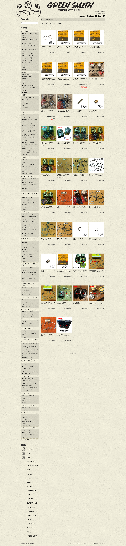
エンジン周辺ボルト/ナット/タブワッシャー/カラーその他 (29, 151)
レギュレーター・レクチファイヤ (30, 222)
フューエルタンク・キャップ (30, 343)
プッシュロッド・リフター (29, 138)
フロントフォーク (27, 287)
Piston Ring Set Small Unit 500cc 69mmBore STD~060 (64, 270)
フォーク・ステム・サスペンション (29, 284)
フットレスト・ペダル (28, 65)
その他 (24, 209)
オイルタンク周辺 (27, 357)
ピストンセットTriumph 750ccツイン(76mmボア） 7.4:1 (47, 208)
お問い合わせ (101, 543)
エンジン (48, 19)
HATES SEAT (32, 536)
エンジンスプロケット (28, 142)
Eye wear (25, 81)
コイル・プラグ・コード (28, 227)
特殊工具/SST (26, 432)
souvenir (23, 72)
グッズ (24, 90)
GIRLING (30, 499)
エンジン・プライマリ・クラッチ (30, 34)
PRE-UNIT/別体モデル (28, 97)
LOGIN (102, 13)
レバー (24, 249)
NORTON (25, 108)
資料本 (24, 83)
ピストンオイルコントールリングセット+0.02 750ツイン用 (96, 176)
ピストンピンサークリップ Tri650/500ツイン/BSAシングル (96, 240)
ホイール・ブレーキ (27, 55)
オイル (23, 412)
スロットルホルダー (27, 254)
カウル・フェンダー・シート (30, 60)
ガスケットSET (26, 117)
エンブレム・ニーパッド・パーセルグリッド (30, 350)
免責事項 (95, 543)
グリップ (24, 251)
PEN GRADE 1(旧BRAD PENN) (28, 422)
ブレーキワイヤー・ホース (29, 383)
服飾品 (24, 69)
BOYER (30, 486)
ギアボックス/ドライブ (28, 176)
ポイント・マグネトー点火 (29, 216)
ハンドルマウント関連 (28, 247)
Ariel (28, 478)
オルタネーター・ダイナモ (29, 219)
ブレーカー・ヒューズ (28, 233)
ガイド (67, 543)
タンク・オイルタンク (28, 53)
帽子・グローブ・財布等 (28, 87)
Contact (90, 16)
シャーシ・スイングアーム (29, 297)
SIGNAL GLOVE (26, 76)
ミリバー (24, 242)
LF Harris (30, 511)
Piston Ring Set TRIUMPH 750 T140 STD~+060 (95, 47)
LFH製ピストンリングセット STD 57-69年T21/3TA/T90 (63, 176)
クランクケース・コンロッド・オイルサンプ (29, 131)
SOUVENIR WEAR (27, 74)
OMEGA (24, 417)
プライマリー (26, 162)
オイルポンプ (26, 140)
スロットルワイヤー (27, 378)
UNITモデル (25, 99)
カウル (24, 364)
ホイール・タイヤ (26, 309)
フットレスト (26, 410)
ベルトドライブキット (28, 164)
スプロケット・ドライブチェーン (30, 185)
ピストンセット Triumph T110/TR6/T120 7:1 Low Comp (47, 144)
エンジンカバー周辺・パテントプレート (30, 145)
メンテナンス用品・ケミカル (30, 435)
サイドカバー (26, 306)
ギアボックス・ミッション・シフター (30, 179)
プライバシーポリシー (86, 543)
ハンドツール (26, 430)
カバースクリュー (27, 148)
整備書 (24, 78)
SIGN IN (98, 13)
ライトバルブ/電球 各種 (28, 278)
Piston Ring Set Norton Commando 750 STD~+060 (48, 79)
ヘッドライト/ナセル (27, 268)
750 (28, 457)
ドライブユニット (27, 398)
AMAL (29, 482)
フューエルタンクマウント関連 (30, 354)
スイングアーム (26, 302)
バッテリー (25, 225)
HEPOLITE (31, 507)
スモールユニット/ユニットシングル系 (29, 102)
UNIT (29, 453)
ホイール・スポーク (27, 311)
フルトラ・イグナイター (28, 214)
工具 (23, 67)
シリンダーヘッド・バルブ (29, 125)
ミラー (24, 258)
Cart (98, 16)
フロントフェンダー (27, 366)
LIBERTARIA (31, 515)
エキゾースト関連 (27, 58)
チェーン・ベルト (27, 166)
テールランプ (26, 270)
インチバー (25, 245)
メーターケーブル (27, 385)
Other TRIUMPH (33, 466)
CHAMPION (31, 490)
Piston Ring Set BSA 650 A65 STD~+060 (79, 47)
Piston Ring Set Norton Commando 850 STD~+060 (64, 79)
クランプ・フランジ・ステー (30, 337)
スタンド (24, 304)
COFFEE (24, 92)
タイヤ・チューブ (27, 316)
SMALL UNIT (31, 462)
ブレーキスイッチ (27, 326)
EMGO (29, 495)
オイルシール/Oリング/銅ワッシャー (29, 120)
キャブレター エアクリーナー (29, 40)
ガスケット (25, 115)
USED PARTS (25, 31)
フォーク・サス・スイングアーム (30, 50)
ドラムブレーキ (26, 321)
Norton (29, 474)
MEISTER (25, 415)
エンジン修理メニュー (27, 440)
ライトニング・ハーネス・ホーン (29, 264)
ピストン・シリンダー (56, 19)
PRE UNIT (31, 449)
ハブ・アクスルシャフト (28, 314)
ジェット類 (25, 200)
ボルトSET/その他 (27, 173)
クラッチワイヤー (27, 380)
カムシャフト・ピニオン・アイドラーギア (30, 134)
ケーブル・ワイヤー (27, 376)
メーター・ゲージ (27, 62)
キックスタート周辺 (27, 182)
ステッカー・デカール (28, 85)
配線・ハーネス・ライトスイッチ (30, 275)
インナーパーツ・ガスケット (30, 202)
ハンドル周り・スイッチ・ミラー (30, 46)
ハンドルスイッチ (27, 256)
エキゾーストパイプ (27, 331)
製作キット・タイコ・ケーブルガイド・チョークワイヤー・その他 (30, 389)
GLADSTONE (32, 503)
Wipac (29, 532)
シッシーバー (26, 373)
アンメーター (26, 400)
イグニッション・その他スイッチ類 (30, 230)
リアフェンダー (26, 368)
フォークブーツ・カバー (28, 292)
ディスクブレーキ (27, 323)
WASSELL (31, 528)
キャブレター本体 (27, 197)
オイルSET (25, 419)
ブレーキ (23, 319)
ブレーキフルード (27, 425)
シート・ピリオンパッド (28, 371)
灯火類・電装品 (26, 43)
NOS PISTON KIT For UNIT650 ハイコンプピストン (96, 303)
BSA (23, 105)
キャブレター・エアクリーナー (29, 194)
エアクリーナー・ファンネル (30, 207)
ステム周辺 (25, 290)
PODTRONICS (32, 524)
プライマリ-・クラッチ (28, 157)
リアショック (26, 294)
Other (24, 110)
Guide (82, 16)
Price (50, 28)
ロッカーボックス (27, 123)
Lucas (29, 519)
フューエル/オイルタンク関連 (29, 340)
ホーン (24, 281)
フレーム (24, 299)
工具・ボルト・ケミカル (28, 428)
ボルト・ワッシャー (27, 437)
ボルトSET (25, 154)
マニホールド (26, 204)
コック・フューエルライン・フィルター (30, 346)
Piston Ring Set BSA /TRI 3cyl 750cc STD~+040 (63, 47)
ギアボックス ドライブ (28, 37)
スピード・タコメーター (28, 395)
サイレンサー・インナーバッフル (30, 334)
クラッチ (24, 159)
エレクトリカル (25, 212)
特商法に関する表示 (75, 543)
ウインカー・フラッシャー (29, 272)
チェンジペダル (26, 407)
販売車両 (23, 95)
